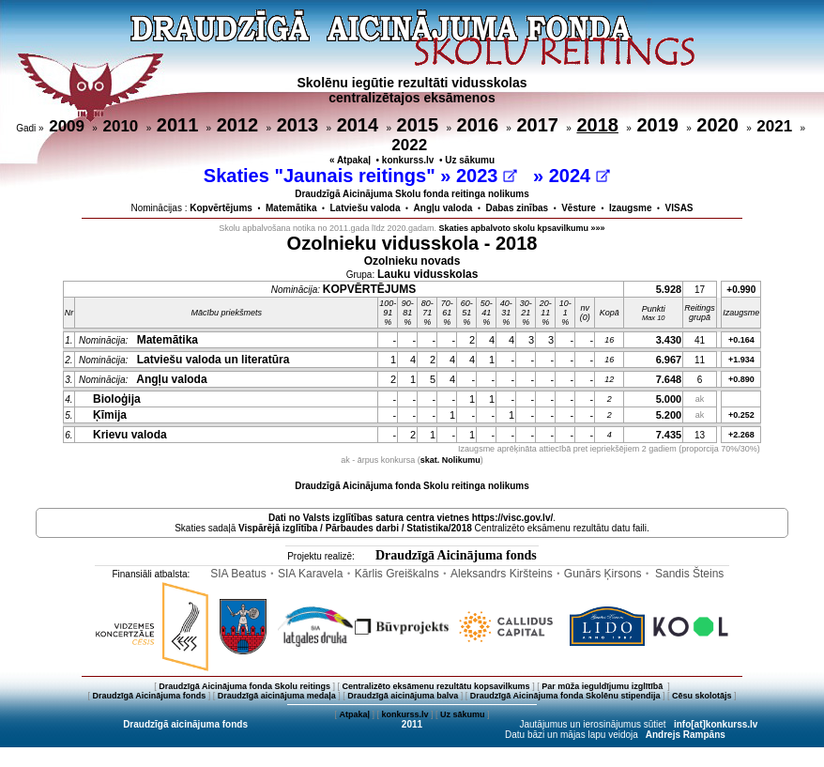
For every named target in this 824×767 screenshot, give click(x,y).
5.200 (669, 415)
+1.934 (741, 359)
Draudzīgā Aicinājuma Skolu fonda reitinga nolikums (412, 194)
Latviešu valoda (365, 208)
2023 (486, 175)
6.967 (669, 359)
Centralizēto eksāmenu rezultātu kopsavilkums (436, 686)
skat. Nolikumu (450, 460)
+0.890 (741, 379)
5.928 (669, 289)
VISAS (679, 208)
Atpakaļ (354, 714)
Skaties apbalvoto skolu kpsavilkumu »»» (522, 228)
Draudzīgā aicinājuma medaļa (277, 695)
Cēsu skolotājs (702, 695)
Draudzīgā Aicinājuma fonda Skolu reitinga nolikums (412, 486)
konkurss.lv (408, 160)
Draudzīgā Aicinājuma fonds (456, 555)
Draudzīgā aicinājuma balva (402, 695)
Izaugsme (630, 208)
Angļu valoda (443, 208)
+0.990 (740, 289)
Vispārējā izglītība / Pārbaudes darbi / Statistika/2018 (355, 528)
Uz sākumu (470, 160)
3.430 (669, 339)
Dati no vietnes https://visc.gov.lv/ (410, 518)
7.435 (669, 434)
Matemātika (291, 208)
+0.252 (741, 415)
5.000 (669, 399)
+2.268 (741, 434)
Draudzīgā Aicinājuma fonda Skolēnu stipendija (565, 695)
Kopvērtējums (221, 208)
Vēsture (578, 208)
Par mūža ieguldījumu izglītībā (603, 686)
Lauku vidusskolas (427, 274)
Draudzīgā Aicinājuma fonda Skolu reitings (244, 686)
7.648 (669, 379)
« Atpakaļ (350, 160)
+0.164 (741, 340)
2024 (579, 175)
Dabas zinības (516, 208)
